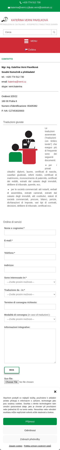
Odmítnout (30, 430)
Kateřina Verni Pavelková (29, 20)
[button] (55, 391)
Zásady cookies (15, 446)
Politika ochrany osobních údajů (37, 446)
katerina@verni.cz (17, 81)
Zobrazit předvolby (30, 439)
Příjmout (30, 421)
